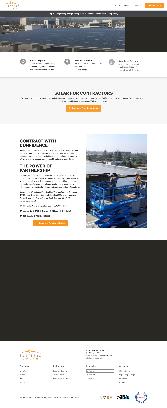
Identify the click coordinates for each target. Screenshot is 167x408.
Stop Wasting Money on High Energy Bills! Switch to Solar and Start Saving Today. (83, 14)
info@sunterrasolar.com (94, 358)
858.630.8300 (91, 355)
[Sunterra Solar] (11, 2)
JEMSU (76, 397)
